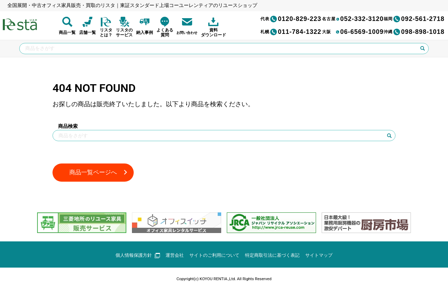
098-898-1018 (414, 31)
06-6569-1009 (353, 31)
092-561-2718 (414, 18)
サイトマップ (325, 256)
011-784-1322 (290, 31)
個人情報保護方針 (131, 256)
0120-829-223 (290, 18)
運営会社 (171, 256)
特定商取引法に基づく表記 (275, 256)
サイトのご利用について (213, 256)
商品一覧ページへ (94, 172)
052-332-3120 (353, 18)
